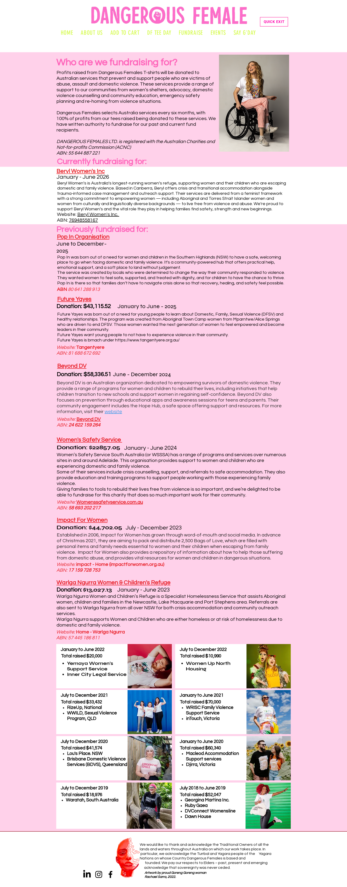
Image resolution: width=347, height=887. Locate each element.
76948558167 (83, 220)
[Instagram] (98, 874)
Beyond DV (88, 419)
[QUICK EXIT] (274, 22)
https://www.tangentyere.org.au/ (147, 340)
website (113, 411)
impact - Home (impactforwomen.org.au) (120, 564)
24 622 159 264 (84, 425)
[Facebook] (110, 874)
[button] (218, 33)
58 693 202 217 (84, 508)
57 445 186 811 (84, 637)
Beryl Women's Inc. (98, 214)
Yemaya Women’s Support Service (90, 666)
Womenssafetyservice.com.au (109, 502)
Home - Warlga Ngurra (100, 632)
